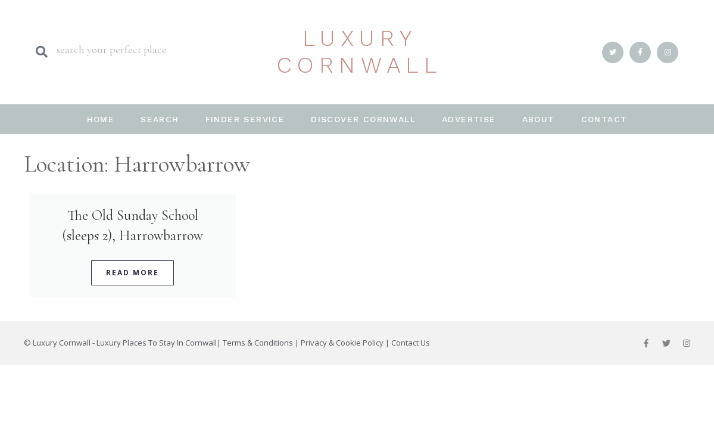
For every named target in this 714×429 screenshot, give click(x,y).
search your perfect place (112, 49)
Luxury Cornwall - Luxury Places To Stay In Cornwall (125, 342)
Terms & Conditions (258, 342)
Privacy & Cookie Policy (342, 342)
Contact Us (410, 342)
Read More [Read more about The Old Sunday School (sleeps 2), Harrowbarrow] (132, 273)
